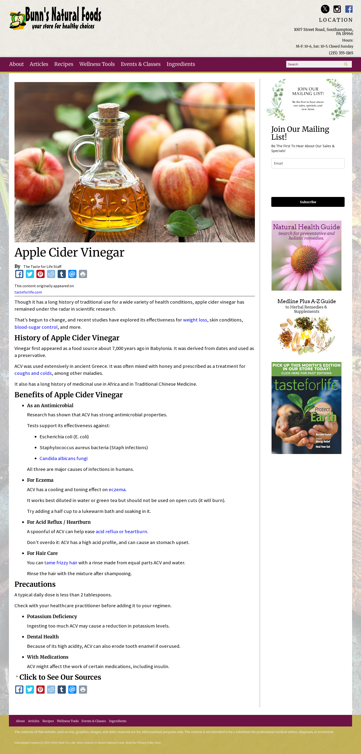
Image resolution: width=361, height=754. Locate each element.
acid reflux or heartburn (121, 531)
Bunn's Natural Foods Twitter (325, 9)
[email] (308, 163)
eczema (117, 489)
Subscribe (308, 202)
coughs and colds (33, 373)
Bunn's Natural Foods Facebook (349, 9)
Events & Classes (141, 64)
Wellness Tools (97, 64)
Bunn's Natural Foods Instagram (337, 9)
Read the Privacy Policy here (143, 742)
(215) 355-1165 (341, 52)
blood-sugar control (36, 327)
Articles (39, 64)
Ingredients (181, 64)
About (16, 64)
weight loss (195, 320)
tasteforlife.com (28, 292)
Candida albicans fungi (64, 458)
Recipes (63, 64)
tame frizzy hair (60, 562)
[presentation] (308, 182)
